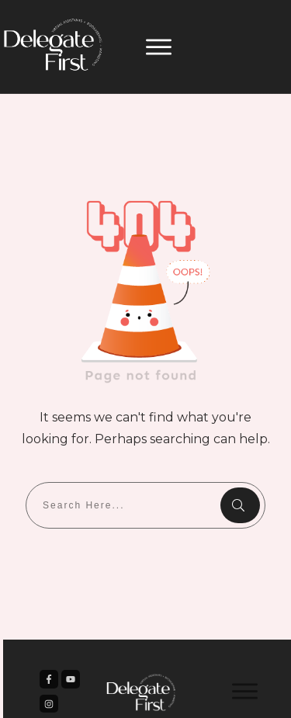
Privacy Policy (225, 694)
